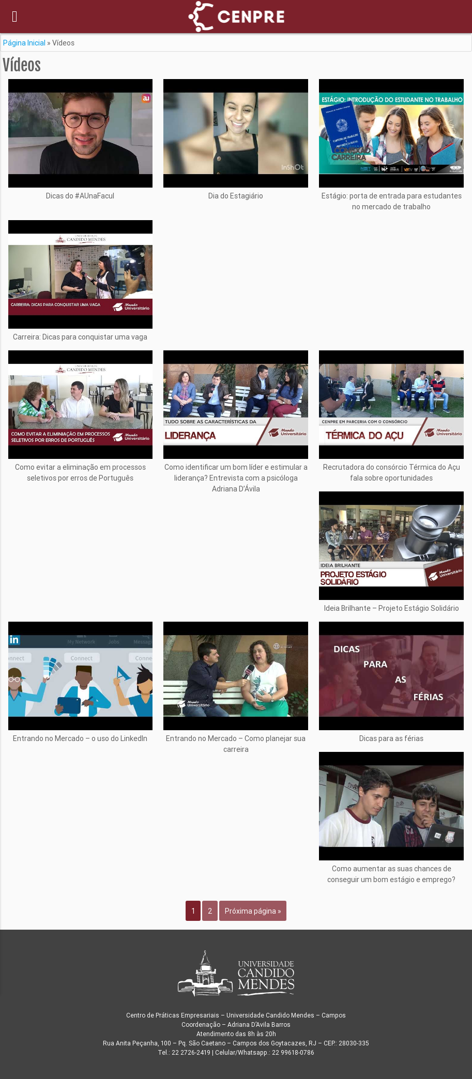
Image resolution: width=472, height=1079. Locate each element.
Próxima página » (253, 911)
